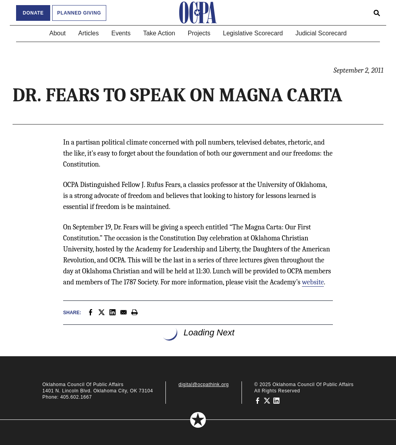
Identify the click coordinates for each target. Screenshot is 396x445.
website (313, 282)
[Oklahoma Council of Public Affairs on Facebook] (257, 400)
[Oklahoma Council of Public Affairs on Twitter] (267, 400)
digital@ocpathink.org (203, 384)
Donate (33, 13)
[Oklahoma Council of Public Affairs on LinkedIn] (276, 400)
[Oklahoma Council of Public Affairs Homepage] (198, 13)
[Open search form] (377, 12)
